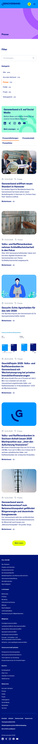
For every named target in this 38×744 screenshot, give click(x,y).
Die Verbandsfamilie (8, 573)
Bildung (4, 605)
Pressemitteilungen (10, 138)
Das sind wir (6, 560)
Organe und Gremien (8, 567)
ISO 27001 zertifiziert (8, 729)
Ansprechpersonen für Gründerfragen (13, 660)
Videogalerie (9, 97)
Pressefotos (7, 143)
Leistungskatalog (7, 611)
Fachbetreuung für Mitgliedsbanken (12, 613)
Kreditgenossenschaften (9, 623)
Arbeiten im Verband (8, 676)
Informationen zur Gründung (10, 657)
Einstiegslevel (6, 670)
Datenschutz (19, 718)
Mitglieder (5, 619)
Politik (7, 87)
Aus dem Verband (11, 77)
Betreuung (5, 594)
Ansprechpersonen (8, 570)
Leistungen (5, 589)
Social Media (5, 702)
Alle (6, 72)
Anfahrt (10, 718)
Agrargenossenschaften (9, 632)
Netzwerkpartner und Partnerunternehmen (15, 575)
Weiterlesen (8, 201)
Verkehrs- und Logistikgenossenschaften (14, 642)
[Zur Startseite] (11, 4)
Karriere (4, 666)
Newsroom (5, 684)
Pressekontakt (28, 138)
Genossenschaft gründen (10, 647)
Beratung (4, 599)
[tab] (10, 138)
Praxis (7, 92)
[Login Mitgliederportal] (29, 4)
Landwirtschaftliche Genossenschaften (14, 626)
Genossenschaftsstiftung (9, 578)
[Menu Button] (34, 4)
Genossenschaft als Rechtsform (11, 655)
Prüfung (4, 596)
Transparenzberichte (8, 722)
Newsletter (5, 705)
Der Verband (5, 564)
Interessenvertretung (8, 602)
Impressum (29, 718)
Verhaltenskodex (7, 581)
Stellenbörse (6, 679)
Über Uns (5, 673)
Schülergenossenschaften (10, 634)
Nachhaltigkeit (6, 584)
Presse (7, 82)
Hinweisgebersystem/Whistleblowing (14, 725)
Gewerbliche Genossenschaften (12, 629)
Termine (4, 708)
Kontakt (4, 718)
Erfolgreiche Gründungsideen (11, 652)
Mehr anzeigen (11, 129)
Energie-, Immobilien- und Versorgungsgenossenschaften (11, 638)
